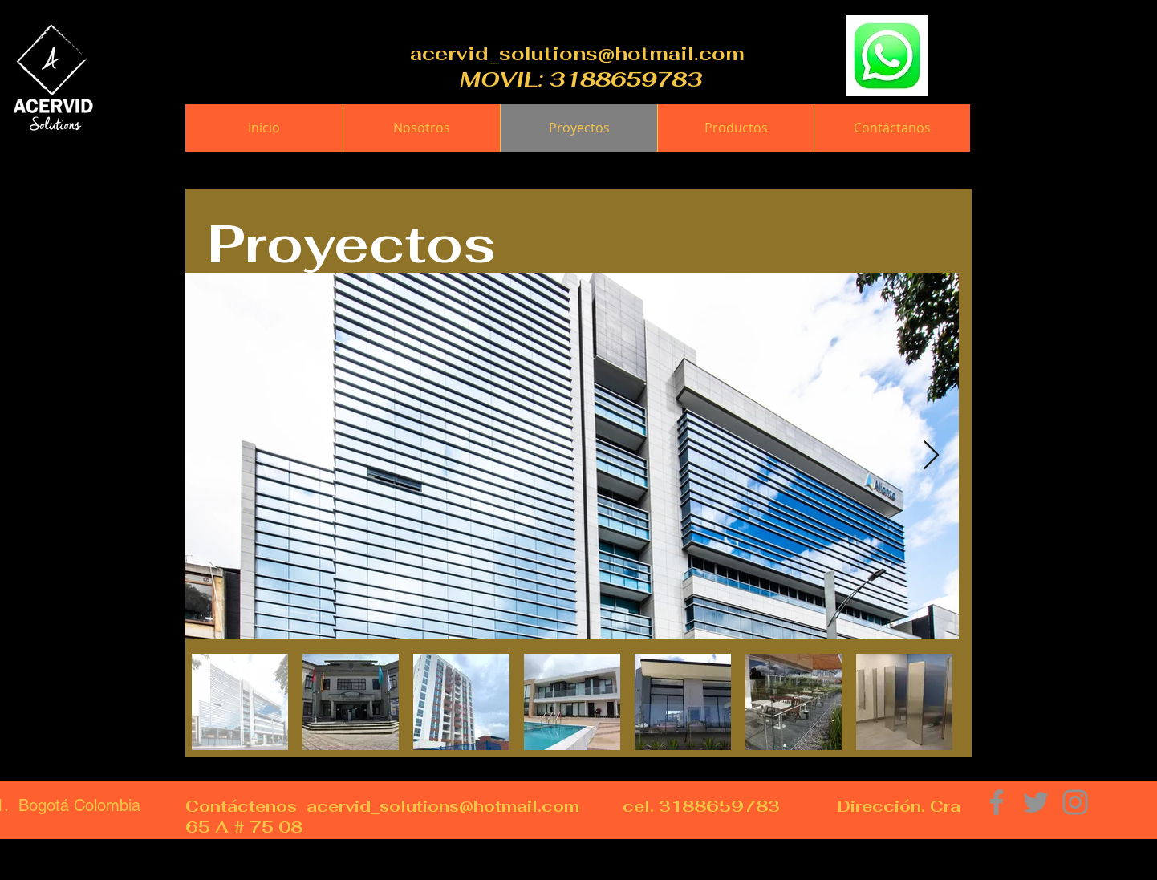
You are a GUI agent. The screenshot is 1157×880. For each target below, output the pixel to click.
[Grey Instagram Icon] (1075, 802)
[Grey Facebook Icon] (996, 802)
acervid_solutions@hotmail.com (577, 53)
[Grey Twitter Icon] (1036, 802)
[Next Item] (931, 456)
